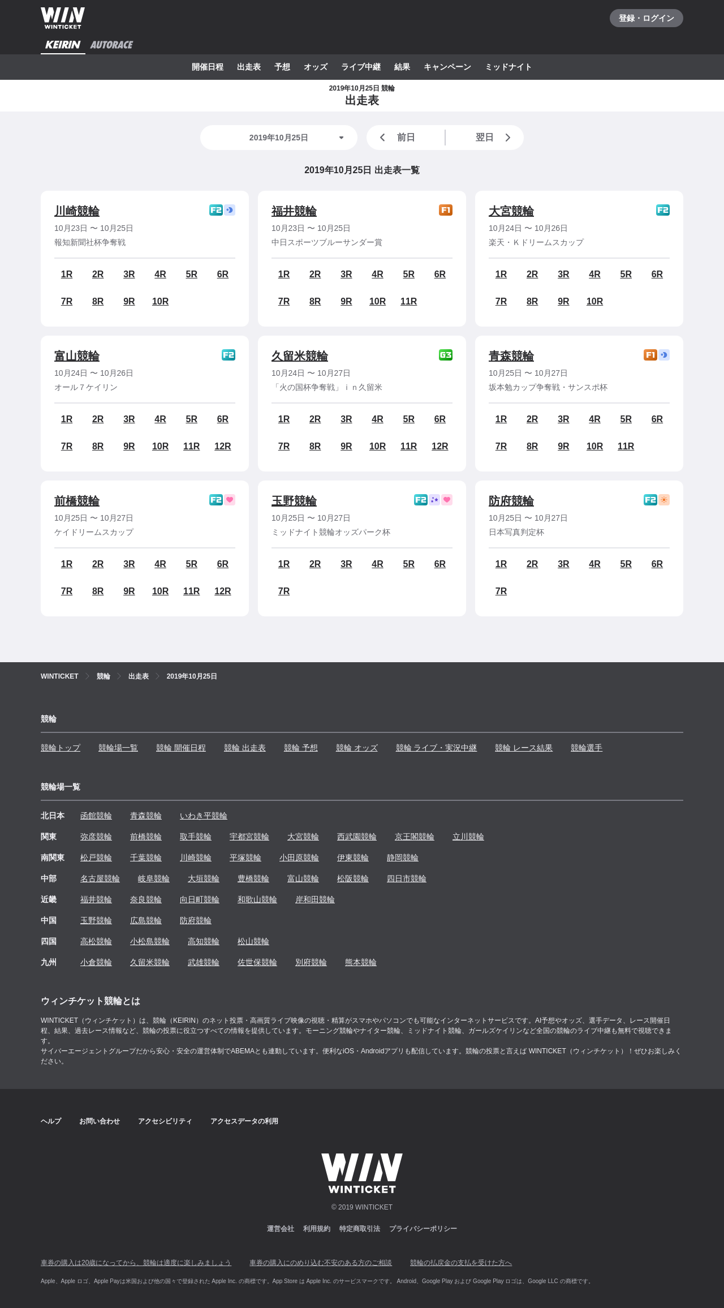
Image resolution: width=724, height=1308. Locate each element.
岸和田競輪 (315, 899)
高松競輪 (96, 941)
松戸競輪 (96, 857)
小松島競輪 (150, 941)
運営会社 (280, 1229)
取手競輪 (196, 836)
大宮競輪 (511, 211)
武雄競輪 (203, 962)
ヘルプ (51, 1121)
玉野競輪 (294, 501)
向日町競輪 (199, 899)
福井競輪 (294, 211)
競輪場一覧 (118, 747)
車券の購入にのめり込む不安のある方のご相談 (320, 1263)
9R (129, 301)
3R (129, 274)
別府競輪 (311, 962)
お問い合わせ (99, 1121)
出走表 (249, 66)
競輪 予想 (301, 747)
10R (160, 301)
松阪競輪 (353, 878)
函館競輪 (96, 815)
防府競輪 (511, 501)
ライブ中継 (361, 66)
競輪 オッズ (357, 747)
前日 (395, 137)
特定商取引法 (359, 1229)
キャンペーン (447, 66)
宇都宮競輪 (249, 836)
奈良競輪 (146, 899)
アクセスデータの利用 (244, 1121)
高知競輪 (203, 941)
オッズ (315, 66)
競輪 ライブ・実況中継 (436, 747)
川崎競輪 (77, 211)
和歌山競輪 (257, 899)
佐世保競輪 (257, 962)
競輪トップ (60, 747)
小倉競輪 (96, 962)
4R (160, 274)
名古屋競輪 (100, 878)
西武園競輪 (357, 836)
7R (66, 301)
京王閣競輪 (414, 836)
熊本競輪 (361, 962)
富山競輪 (77, 356)
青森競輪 (511, 356)
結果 (402, 66)
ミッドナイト (508, 66)
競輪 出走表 (245, 747)
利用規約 (316, 1229)
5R (191, 274)
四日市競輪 (406, 878)
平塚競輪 (245, 857)
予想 (282, 66)
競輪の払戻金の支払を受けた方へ (461, 1263)
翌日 (495, 137)
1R (66, 274)
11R (408, 301)
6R (223, 274)
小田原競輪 (299, 857)
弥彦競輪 (96, 836)
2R (98, 274)
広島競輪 (146, 920)
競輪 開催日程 (181, 747)
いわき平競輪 (203, 815)
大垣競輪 (203, 878)
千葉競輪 (146, 857)
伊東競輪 (353, 857)
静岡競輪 (403, 857)
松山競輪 (253, 941)
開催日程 (207, 66)
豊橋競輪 (253, 878)
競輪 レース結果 (524, 747)
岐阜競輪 (154, 878)
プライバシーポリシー (423, 1229)
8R (98, 301)
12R (222, 446)
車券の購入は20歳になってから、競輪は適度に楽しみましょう (136, 1263)
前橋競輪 (77, 501)
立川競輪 (468, 836)
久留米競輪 (300, 356)
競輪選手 (586, 747)
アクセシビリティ (165, 1121)
